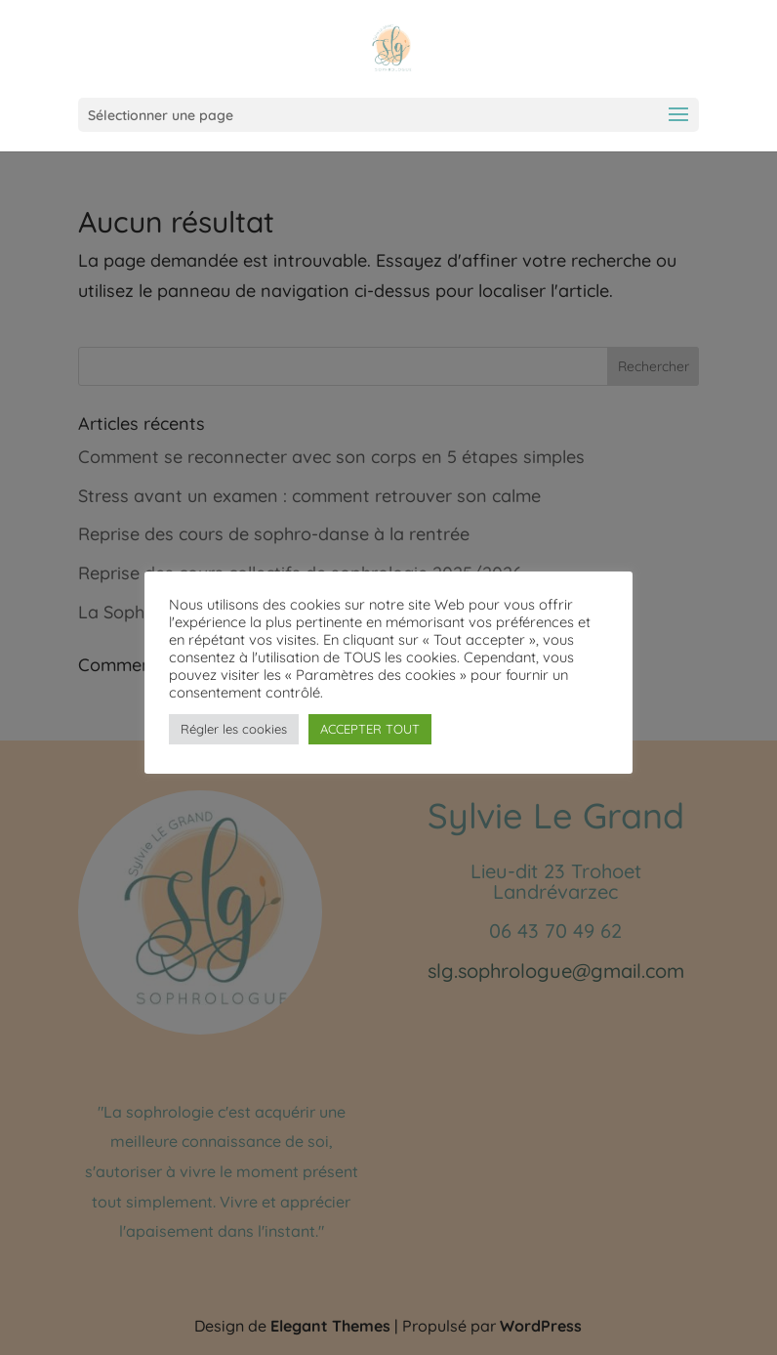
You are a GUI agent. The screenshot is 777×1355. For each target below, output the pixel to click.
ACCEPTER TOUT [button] (370, 729)
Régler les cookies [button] (234, 729)
